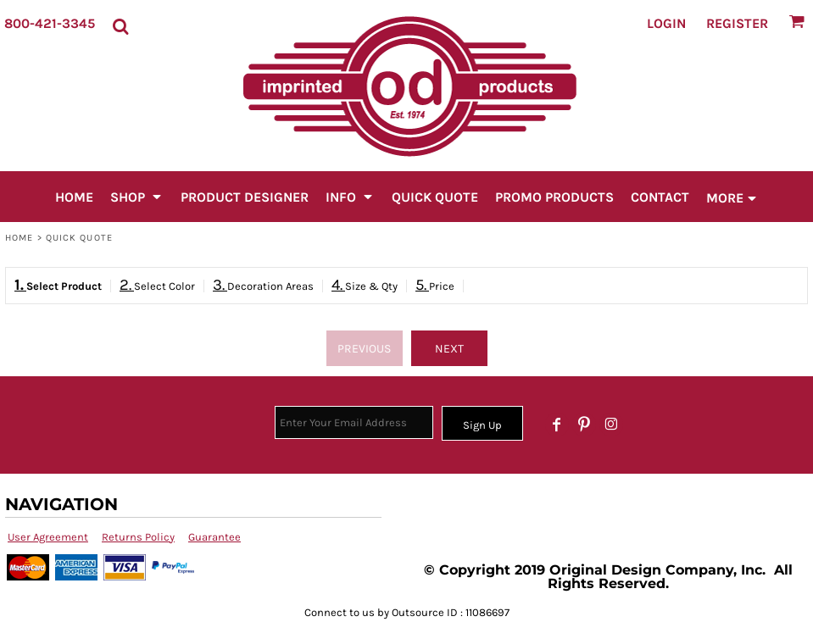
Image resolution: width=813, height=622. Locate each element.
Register (737, 23)
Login (666, 23)
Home (19, 237)
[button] (120, 23)
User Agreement (48, 536)
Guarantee (214, 536)
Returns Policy (138, 536)
